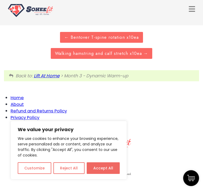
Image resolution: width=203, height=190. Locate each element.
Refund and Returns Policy (39, 111)
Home (17, 97)
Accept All (103, 168)
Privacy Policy (25, 117)
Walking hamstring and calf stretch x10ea (101, 53)
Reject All (69, 168)
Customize (34, 168)
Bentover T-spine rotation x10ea (101, 37)
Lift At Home (46, 76)
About (17, 104)
